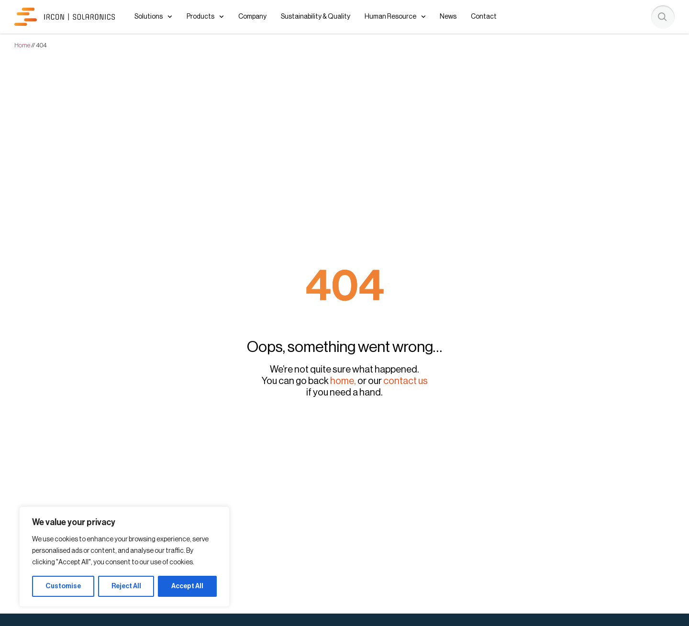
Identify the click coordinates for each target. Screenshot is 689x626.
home (342, 381)
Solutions (153, 17)
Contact (484, 16)
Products (205, 17)
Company (252, 16)
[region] (124, 556)
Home (22, 45)
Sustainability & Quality (315, 16)
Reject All (126, 586)
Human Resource (395, 17)
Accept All (187, 586)
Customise (63, 586)
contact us (405, 381)
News (448, 16)
